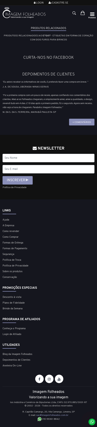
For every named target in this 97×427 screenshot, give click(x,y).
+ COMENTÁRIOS (81, 122)
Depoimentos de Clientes (16, 360)
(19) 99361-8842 (48, 419)
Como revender (11, 231)
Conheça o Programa (14, 328)
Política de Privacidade (15, 187)
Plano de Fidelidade (14, 303)
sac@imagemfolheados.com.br (52, 415)
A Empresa (8, 225)
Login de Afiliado (12, 334)
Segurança (8, 254)
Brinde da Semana (13, 308)
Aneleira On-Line (12, 365)
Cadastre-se (58, 3)
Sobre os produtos (13, 271)
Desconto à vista (12, 297)
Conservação (10, 277)
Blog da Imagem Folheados (17, 354)
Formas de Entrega (13, 242)
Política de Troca (12, 260)
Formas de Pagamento (15, 248)
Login (39, 3)
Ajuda (6, 220)
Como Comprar (10, 237)
